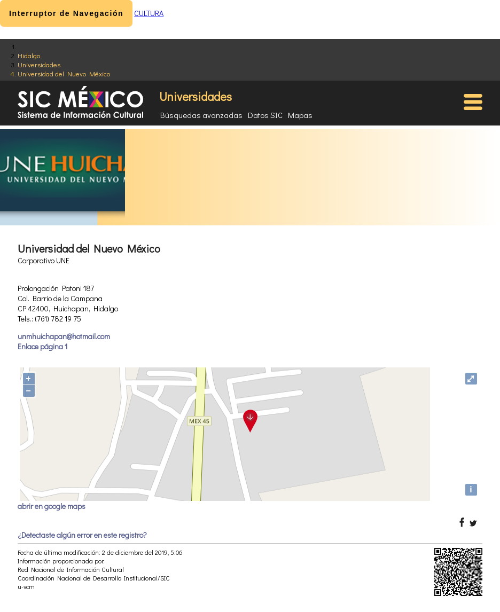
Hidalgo (29, 55)
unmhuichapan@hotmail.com (64, 336)
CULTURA (148, 13)
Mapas (300, 114)
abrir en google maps (51, 506)
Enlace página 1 (42, 346)
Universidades (39, 64)
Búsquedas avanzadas (201, 114)
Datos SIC (265, 114)
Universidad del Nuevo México (64, 73)
